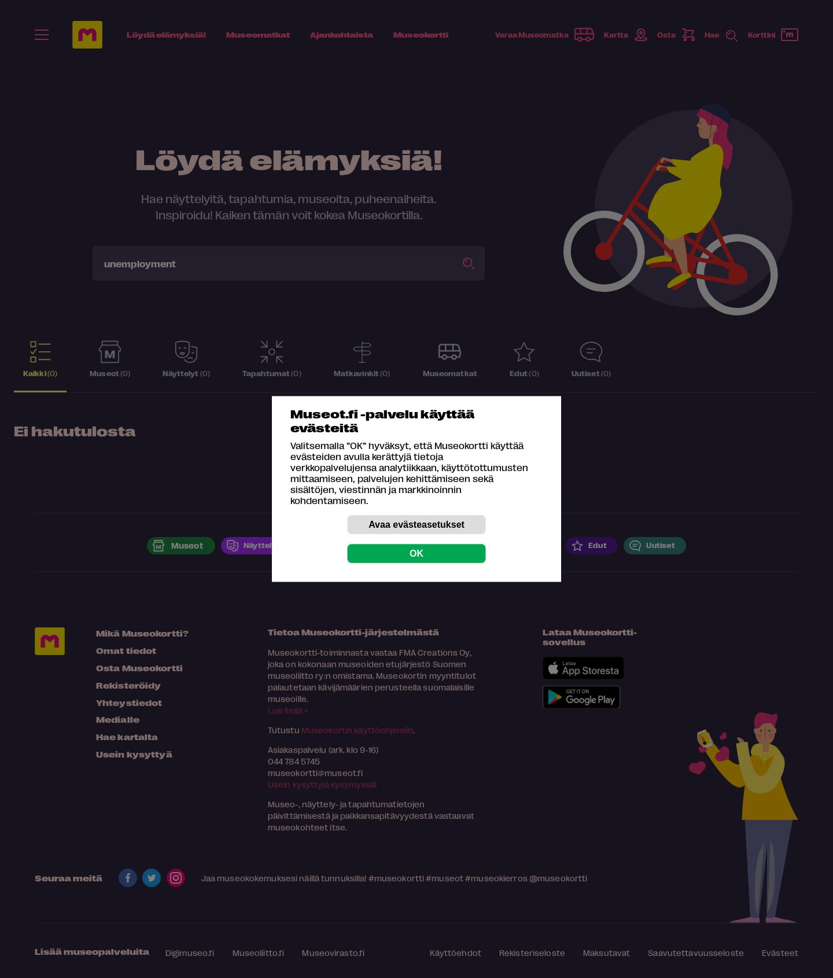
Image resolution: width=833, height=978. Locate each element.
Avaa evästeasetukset (416, 525)
